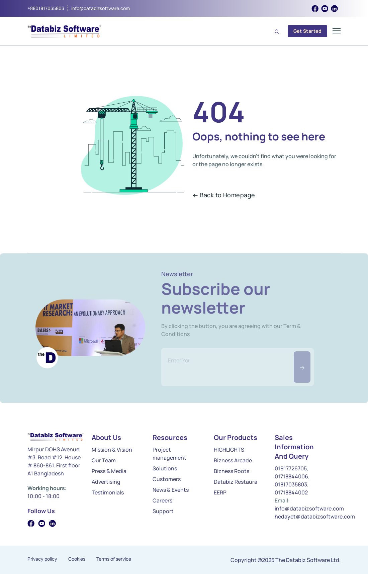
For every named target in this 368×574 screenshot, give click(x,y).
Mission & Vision (112, 449)
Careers (162, 500)
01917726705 (291, 468)
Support (163, 511)
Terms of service (113, 559)
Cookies (76, 559)
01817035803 (291, 484)
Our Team (104, 460)
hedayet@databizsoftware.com (315, 516)
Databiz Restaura (235, 481)
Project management (169, 453)
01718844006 (291, 476)
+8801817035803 (45, 8)
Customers (167, 479)
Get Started (307, 31)
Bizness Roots (231, 471)
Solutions (165, 468)
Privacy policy (42, 559)
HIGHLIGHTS (229, 449)
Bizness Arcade (233, 460)
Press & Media (109, 471)
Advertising (106, 481)
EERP (220, 492)
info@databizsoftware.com (100, 8)
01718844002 (291, 492)
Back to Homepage (224, 195)
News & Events (171, 489)
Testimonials (108, 492)
